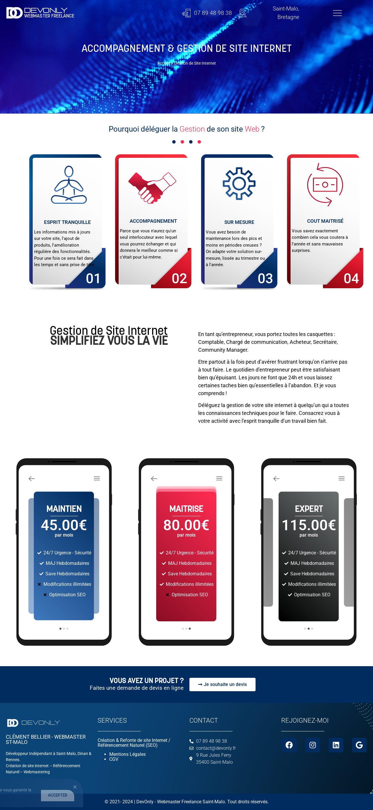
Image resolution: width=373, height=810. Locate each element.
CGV (113, 759)
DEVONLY (46, 11)
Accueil (163, 63)
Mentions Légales (127, 754)
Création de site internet (27, 765)
